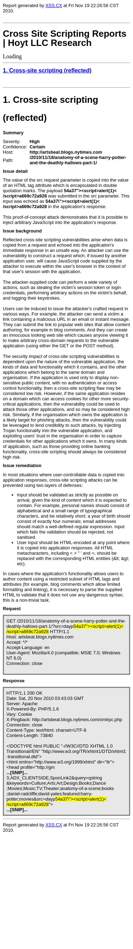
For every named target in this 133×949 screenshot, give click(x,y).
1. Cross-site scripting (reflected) (47, 70)
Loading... (49, 895)
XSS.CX (53, 5)
